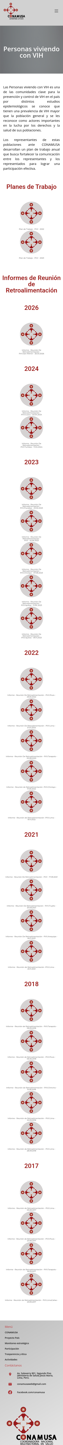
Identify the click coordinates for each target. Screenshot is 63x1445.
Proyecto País (12, 1337)
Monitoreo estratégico (17, 1343)
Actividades (11, 1359)
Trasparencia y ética (16, 1354)
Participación (12, 1348)
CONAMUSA (11, 1332)
